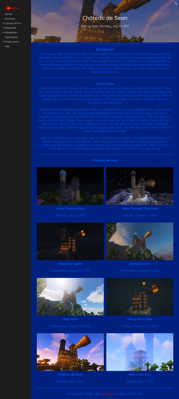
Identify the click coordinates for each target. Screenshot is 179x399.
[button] (176, 3)
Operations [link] (11, 37)
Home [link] (8, 14)
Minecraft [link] (10, 27)
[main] (105, 18)
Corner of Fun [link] (13, 23)
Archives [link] (10, 18)
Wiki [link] (7, 46)
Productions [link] (12, 41)
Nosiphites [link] (11, 32)
